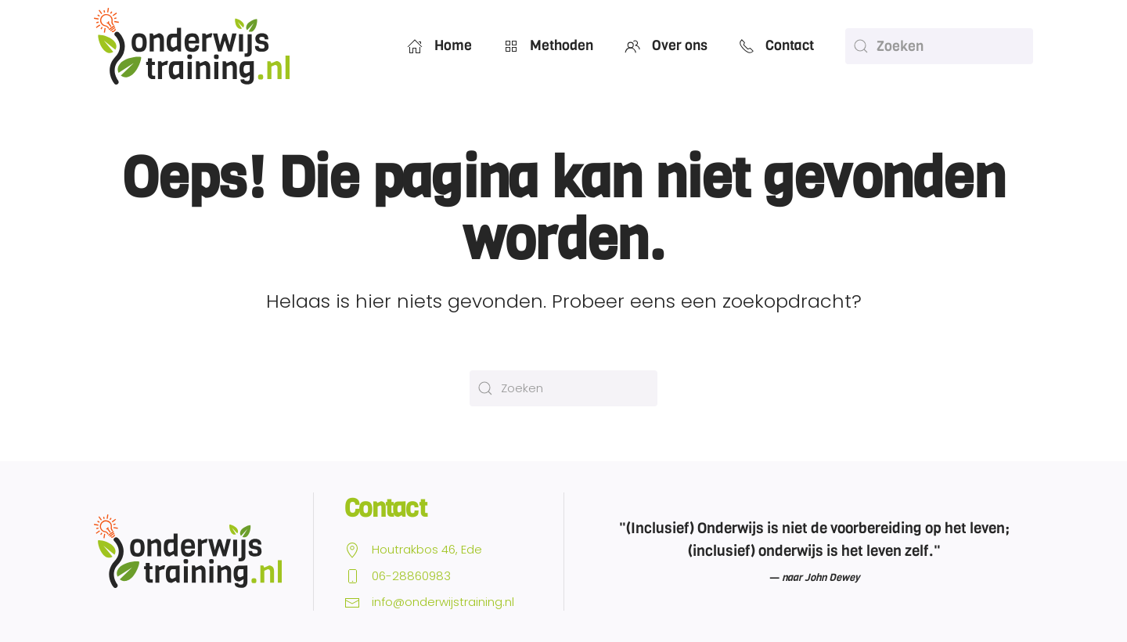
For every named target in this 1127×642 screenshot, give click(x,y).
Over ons (666, 45)
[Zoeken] (939, 46)
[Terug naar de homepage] (192, 46)
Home (439, 45)
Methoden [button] (548, 45)
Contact (777, 45)
